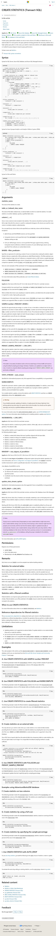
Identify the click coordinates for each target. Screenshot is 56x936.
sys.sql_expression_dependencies (12, 616)
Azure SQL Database (24, 33)
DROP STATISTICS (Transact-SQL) (13, 897)
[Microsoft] (28, 2)
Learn (3, 5)
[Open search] (49, 2)
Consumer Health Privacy (9, 931)
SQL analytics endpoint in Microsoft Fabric (25, 35)
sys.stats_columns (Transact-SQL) (13, 901)
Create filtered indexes (33, 277)
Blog (22, 929)
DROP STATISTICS (36, 393)
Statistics (13, 50)
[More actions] (53, 5)
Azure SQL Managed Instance (39, 33)
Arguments (5, 23)
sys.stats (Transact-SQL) (11, 899)
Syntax (4, 21)
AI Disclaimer (6, 929)
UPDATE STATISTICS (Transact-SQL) (14, 890)
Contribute (28, 929)
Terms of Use (20, 931)
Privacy (34, 929)
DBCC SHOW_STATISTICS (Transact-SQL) (15, 894)
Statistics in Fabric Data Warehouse (14, 888)
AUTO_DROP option (21, 539)
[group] (28, 153)
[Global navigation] (1, 2)
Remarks (5, 27)
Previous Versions (15, 929)
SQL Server (12, 5)
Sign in (53, 2)
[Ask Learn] (50, 5)
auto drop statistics (10, 855)
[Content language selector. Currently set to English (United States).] (10, 926)
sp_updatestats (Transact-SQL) (12, 892)
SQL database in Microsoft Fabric (16, 37)
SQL (7, 5)
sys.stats (48, 869)
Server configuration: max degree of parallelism (26, 460)
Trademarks (28, 931)
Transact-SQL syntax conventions (12, 53)
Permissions (5, 25)
